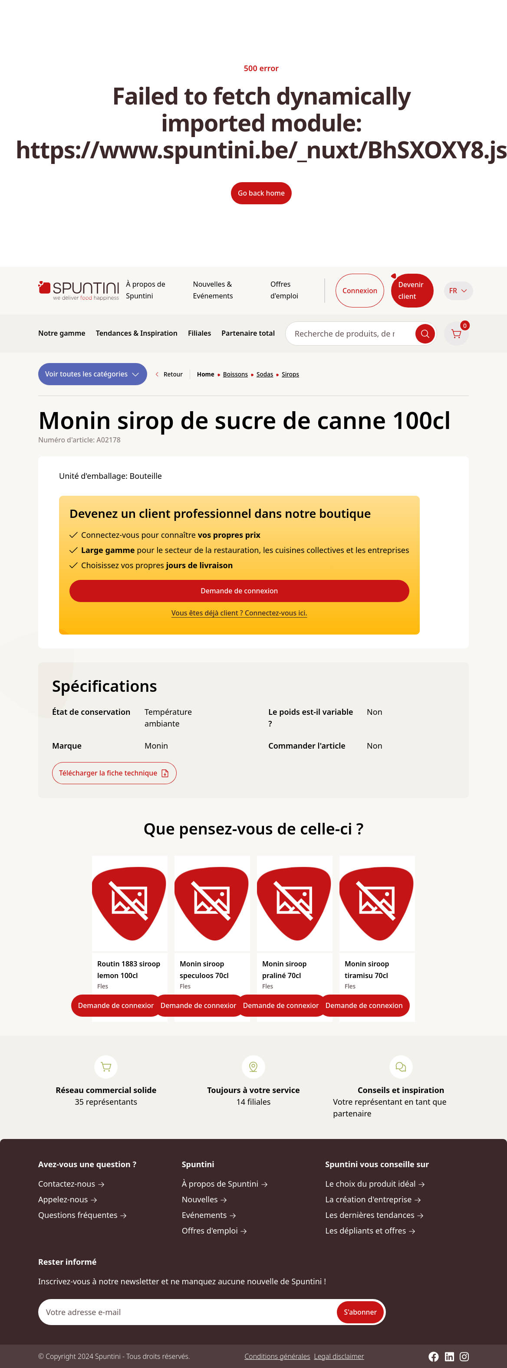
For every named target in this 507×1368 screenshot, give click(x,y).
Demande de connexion (239, 591)
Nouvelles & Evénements (213, 290)
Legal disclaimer (339, 1356)
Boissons (235, 374)
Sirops (290, 374)
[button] (456, 290)
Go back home (261, 193)
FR (458, 290)
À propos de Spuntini (145, 290)
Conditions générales (277, 1356)
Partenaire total (248, 333)
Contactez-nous (71, 1183)
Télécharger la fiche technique (114, 773)
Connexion (359, 290)
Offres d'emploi (284, 290)
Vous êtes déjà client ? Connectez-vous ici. (239, 613)
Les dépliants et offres (370, 1230)
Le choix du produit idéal (375, 1183)
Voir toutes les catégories (92, 374)
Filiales (199, 333)
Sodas (265, 374)
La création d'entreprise (373, 1199)
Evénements (209, 1215)
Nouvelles (205, 1199)
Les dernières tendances (374, 1215)
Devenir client (410, 290)
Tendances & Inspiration (137, 333)
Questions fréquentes (82, 1215)
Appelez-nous (68, 1199)
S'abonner (360, 1312)
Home (205, 374)
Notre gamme (62, 333)
